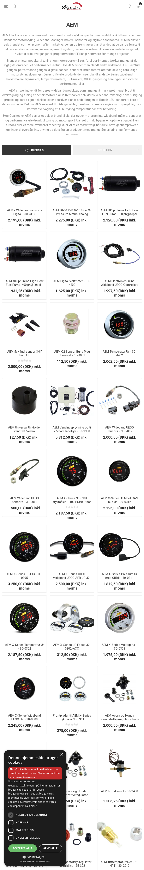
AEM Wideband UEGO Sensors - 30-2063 (24, 500)
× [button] (61, 754)
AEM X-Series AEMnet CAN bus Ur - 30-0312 (119, 500)
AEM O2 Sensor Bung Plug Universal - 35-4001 (72, 353)
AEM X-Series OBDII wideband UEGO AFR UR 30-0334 (72, 577)
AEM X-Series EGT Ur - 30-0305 (24, 576)
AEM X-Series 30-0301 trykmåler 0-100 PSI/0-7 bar (72, 500)
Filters (37, 150)
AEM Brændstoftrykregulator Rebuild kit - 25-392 (72, 864)
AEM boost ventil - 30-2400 (119, 791)
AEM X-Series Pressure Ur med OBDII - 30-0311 (119, 576)
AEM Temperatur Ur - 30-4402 (120, 353)
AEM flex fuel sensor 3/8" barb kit (24, 353)
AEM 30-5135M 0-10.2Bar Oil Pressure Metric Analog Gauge (72, 214)
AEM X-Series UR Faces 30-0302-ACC (72, 646)
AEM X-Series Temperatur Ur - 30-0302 (24, 646)
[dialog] (35, 808)
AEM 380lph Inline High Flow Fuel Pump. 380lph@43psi (119, 212)
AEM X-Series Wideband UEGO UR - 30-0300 (24, 717)
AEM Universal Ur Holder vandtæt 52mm (24, 429)
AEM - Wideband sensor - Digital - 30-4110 (24, 212)
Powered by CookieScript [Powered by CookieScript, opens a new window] (35, 861)
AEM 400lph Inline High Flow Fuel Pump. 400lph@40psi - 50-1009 (24, 284)
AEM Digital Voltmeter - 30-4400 (71, 283)
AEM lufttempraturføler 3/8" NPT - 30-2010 (119, 864)
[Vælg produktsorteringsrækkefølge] (107, 150)
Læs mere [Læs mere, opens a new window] (31, 806)
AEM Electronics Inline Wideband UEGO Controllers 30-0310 (119, 284)
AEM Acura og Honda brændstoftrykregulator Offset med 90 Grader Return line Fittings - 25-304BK (72, 796)
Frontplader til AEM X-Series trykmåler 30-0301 (72, 717)
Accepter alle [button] (22, 848)
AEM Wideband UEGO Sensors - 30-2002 (119, 429)
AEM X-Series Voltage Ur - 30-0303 (119, 646)
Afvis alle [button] (50, 848)
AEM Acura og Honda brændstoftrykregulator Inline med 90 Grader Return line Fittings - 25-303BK (119, 721)
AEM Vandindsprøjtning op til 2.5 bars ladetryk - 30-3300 (72, 429)
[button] (35, 857)
